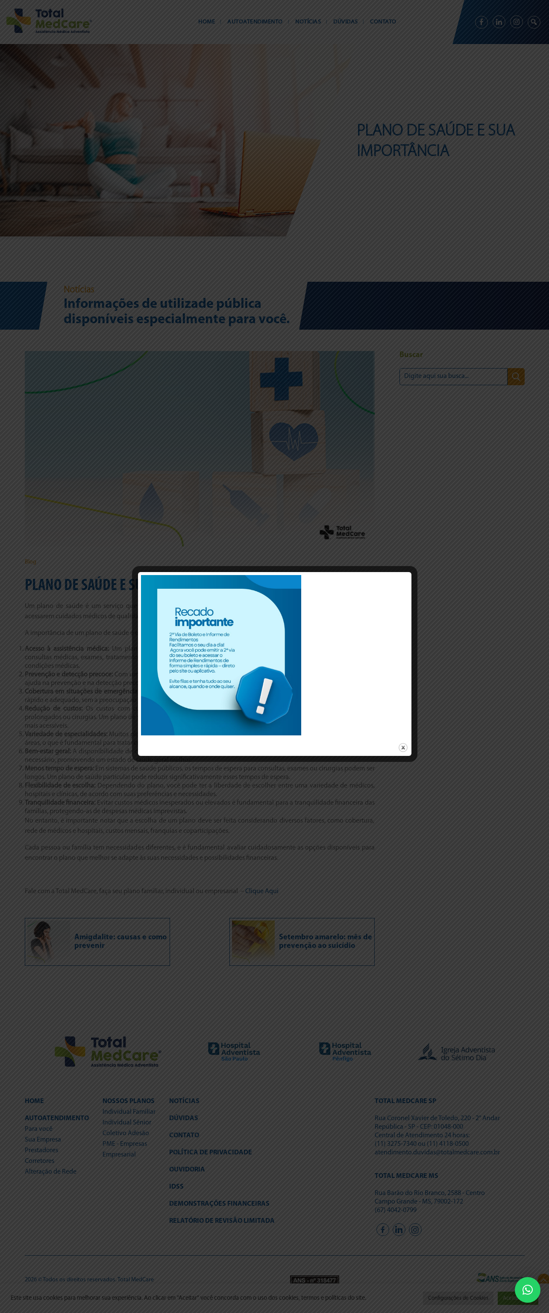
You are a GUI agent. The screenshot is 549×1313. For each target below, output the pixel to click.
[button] (527, 1290)
